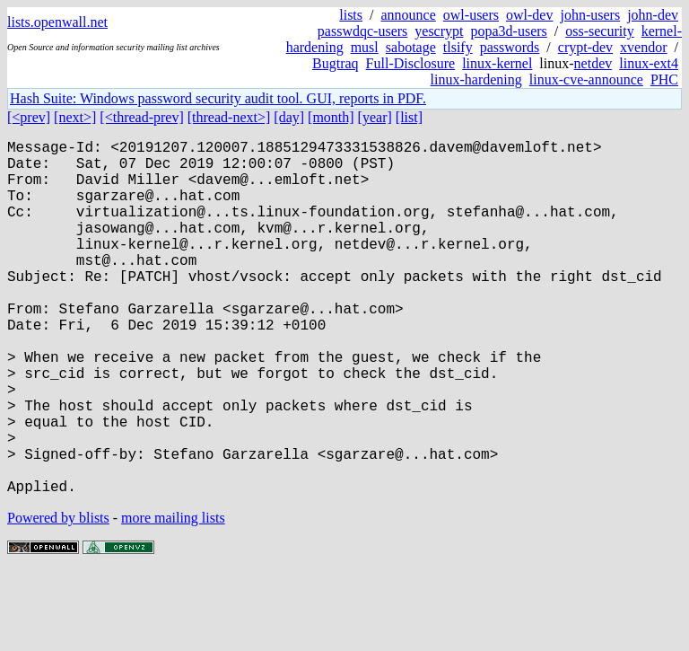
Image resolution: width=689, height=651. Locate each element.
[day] (289, 117)
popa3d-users (508, 31)
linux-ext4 (648, 63)
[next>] (75, 117)
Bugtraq (335, 63)
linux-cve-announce (586, 79)
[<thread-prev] (141, 117)
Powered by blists (58, 596)
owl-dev (529, 14)
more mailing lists (173, 596)
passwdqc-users (362, 31)
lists (350, 14)
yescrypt (438, 31)
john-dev (652, 14)
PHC (664, 79)
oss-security (599, 31)
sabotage (411, 47)
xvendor (643, 47)
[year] (375, 117)
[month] (331, 117)
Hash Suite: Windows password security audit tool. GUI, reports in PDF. (218, 98)
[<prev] (28, 117)
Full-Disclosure (411, 63)
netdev (593, 63)
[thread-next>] (229, 117)
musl (365, 47)
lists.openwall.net (57, 22)
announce (408, 14)
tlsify (458, 47)
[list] (409, 117)
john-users (590, 14)
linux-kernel (497, 63)
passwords (510, 47)
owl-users (471, 14)
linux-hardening (476, 79)
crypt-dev (585, 47)
